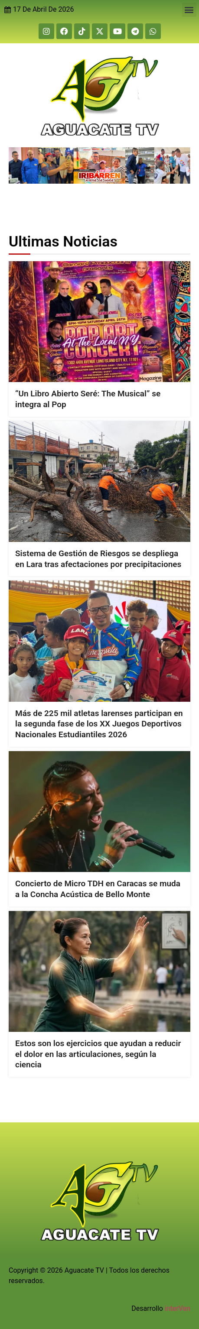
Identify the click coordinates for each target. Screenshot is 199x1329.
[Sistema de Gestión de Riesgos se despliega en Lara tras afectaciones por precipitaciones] (99, 481)
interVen (177, 1308)
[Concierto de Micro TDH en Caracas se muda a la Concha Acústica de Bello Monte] (99, 811)
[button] (189, 10)
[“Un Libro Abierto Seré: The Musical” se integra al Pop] (99, 321)
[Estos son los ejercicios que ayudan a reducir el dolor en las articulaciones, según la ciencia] (99, 971)
